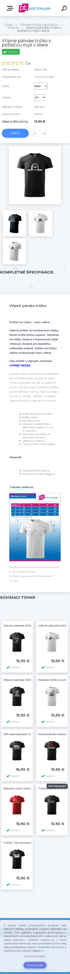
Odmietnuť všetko (35, 956)
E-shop (11, 8)
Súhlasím (35, 965)
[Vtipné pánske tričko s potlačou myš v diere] (35, 147)
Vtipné (13, 27)
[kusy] (37, 133)
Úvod (8, 24)
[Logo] (35, 8)
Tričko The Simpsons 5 (19, 843)
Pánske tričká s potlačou (39, 24)
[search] (64, 9)
